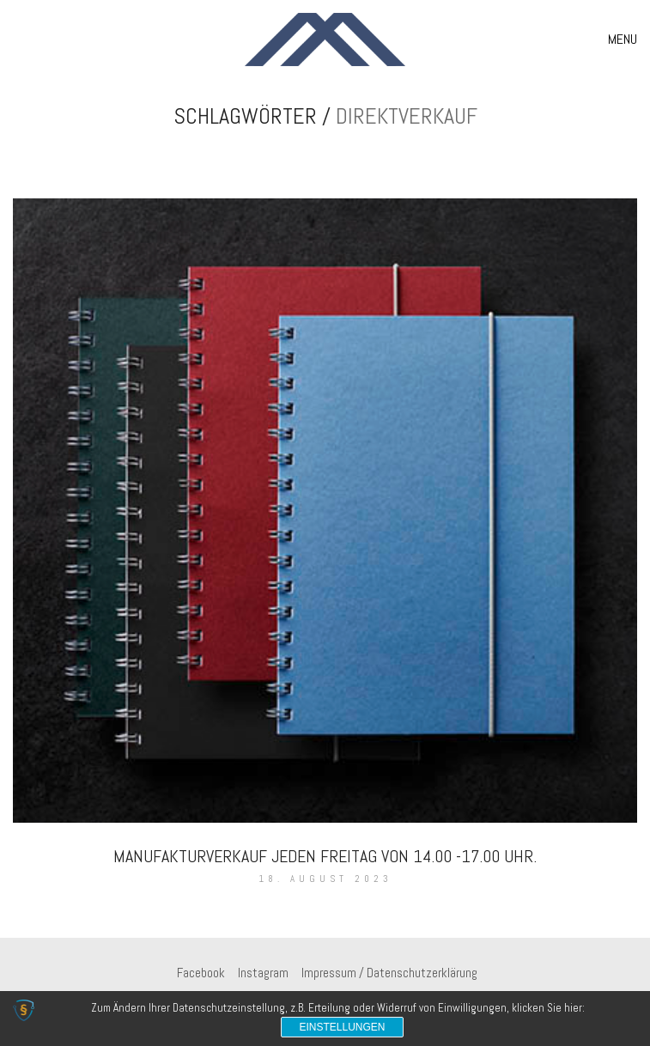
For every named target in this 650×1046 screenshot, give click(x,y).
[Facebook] (201, 973)
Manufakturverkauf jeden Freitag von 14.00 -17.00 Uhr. (325, 856)
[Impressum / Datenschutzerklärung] (389, 973)
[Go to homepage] (325, 39)
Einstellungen (342, 1027)
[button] (622, 39)
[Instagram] (263, 973)
